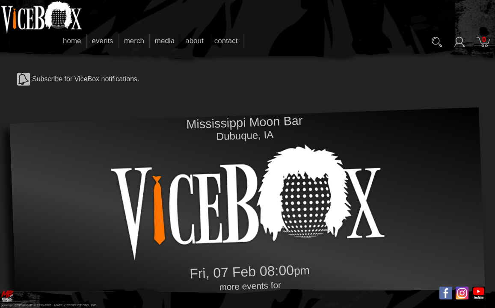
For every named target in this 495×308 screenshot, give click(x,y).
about (194, 41)
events (102, 41)
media (165, 41)
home (72, 41)
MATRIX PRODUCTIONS (71, 305)
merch (134, 41)
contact (226, 41)
